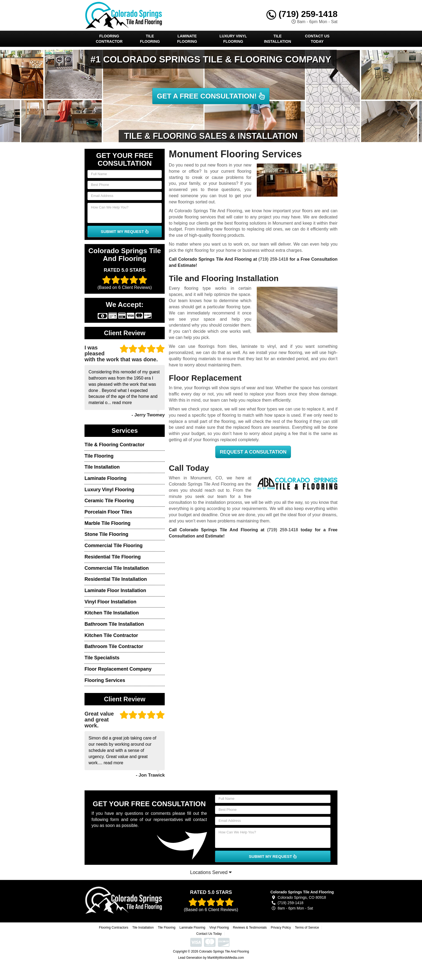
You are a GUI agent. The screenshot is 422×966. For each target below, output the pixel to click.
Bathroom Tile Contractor (114, 646)
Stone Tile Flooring (106, 534)
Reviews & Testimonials (250, 927)
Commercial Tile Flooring (114, 545)
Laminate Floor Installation (115, 590)
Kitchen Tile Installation (112, 612)
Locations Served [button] (211, 872)
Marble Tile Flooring (108, 523)
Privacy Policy (281, 927)
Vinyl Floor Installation (110, 601)
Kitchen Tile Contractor (111, 635)
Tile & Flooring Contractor (115, 444)
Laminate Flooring (187, 39)
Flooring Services (105, 680)
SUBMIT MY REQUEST (125, 231)
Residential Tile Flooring (113, 557)
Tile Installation (277, 39)
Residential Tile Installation (116, 579)
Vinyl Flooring (219, 927)
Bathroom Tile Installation (114, 624)
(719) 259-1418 (301, 14)
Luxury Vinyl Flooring (233, 39)
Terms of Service (307, 927)
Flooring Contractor (109, 39)
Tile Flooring (150, 39)
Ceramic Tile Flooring (109, 500)
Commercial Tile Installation (117, 568)
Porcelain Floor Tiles (108, 512)
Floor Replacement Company (118, 669)
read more (122, 402)
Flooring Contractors (113, 927)
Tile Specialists (102, 657)
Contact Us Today (317, 39)
